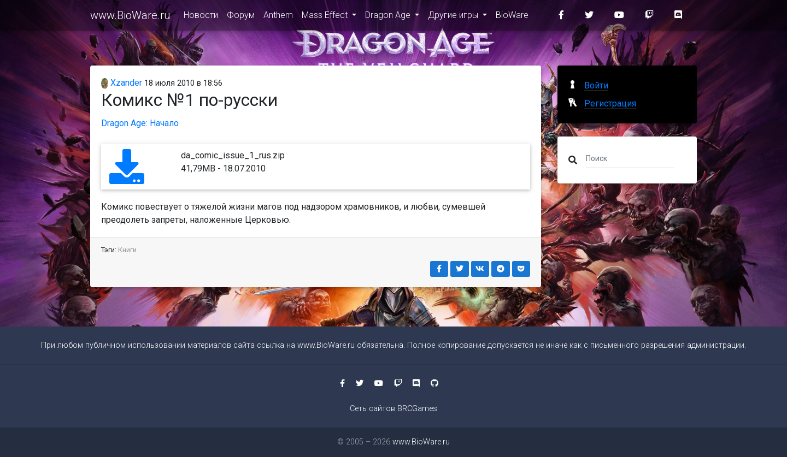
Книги (127, 250)
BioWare (512, 17)
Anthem (278, 17)
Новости (201, 17)
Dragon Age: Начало (140, 123)
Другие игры (454, 17)
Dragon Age (389, 17)
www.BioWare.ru (130, 17)
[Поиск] (630, 157)
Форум (241, 17)
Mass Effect (326, 17)
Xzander (121, 83)
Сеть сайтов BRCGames (393, 408)
